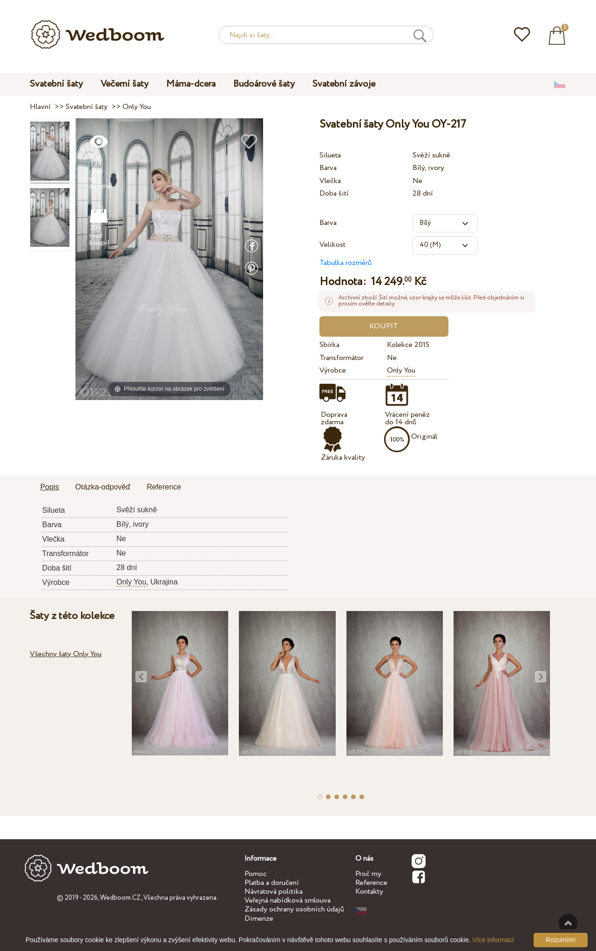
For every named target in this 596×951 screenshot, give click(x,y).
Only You (401, 370)
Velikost (332, 244)
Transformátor (341, 357)
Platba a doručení (271, 882)
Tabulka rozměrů (345, 263)
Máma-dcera (191, 84)
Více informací (493, 940)
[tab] (49, 487)
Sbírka (329, 344)
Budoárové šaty (264, 84)
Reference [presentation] (164, 487)
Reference (371, 882)
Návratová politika (273, 891)
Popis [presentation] (49, 487)
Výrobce (332, 370)
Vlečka (330, 181)
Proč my (368, 874)
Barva (328, 167)
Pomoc (255, 874)
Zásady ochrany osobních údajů (294, 909)
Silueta (330, 155)
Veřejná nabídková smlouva (287, 900)
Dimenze (258, 918)
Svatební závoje (343, 84)
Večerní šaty (125, 84)
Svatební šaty (56, 84)
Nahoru (568, 923)
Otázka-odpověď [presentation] (102, 487)
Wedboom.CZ (120, 898)
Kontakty (369, 891)
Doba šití (334, 193)
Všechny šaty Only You (66, 654)
